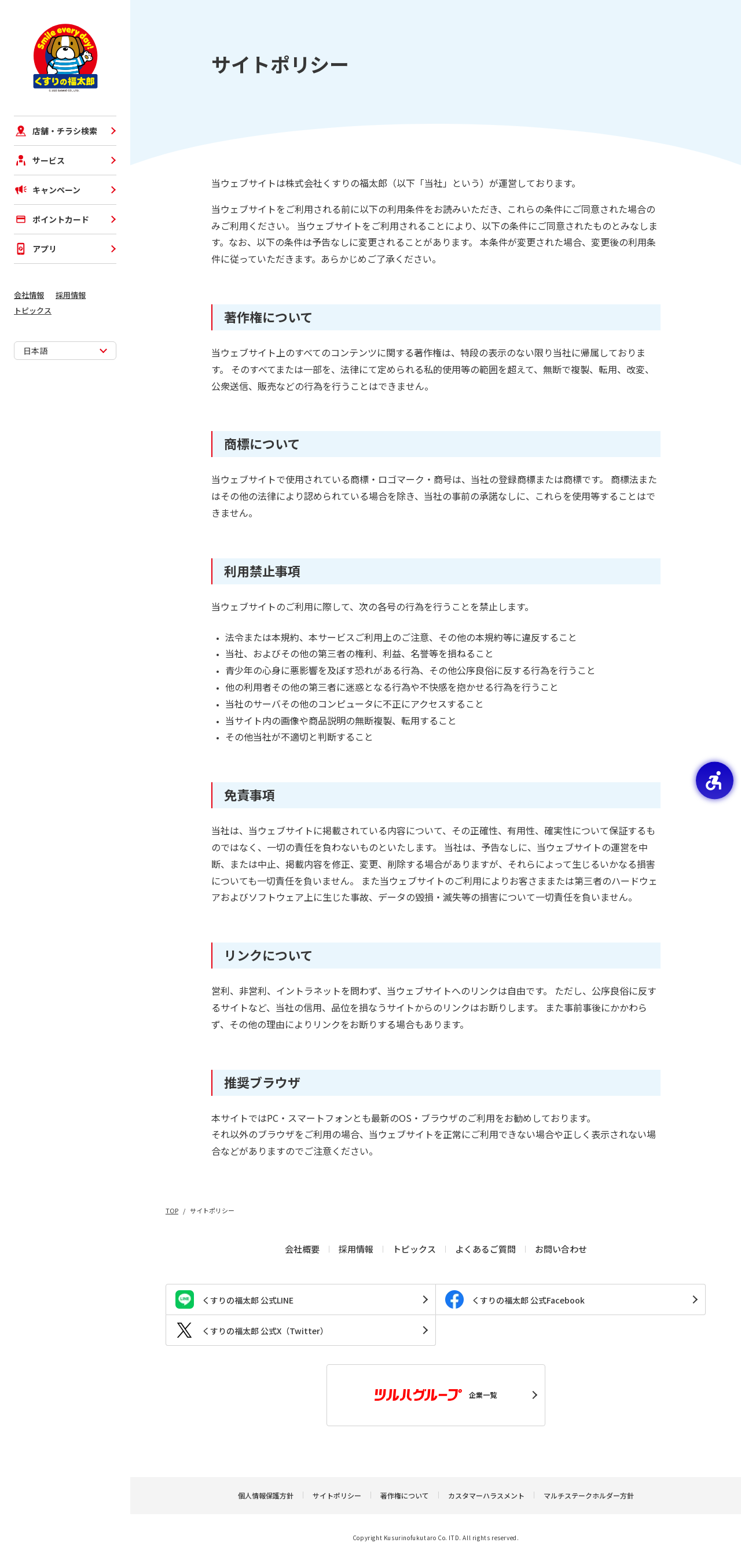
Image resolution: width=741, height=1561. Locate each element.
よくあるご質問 (485, 1249)
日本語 (35, 350)
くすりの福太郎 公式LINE (234, 1299)
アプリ (35, 249)
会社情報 (29, 294)
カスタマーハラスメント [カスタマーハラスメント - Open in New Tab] (486, 1495)
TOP (172, 1210)
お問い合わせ (561, 1249)
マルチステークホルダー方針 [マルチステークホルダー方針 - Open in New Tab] (589, 1495)
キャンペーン (47, 190)
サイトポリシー (337, 1495)
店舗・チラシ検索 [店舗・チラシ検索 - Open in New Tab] (55, 131)
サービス (39, 160)
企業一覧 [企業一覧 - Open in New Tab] (436, 1395)
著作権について (404, 1495)
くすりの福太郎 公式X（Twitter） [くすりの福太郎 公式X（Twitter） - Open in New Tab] (251, 1330)
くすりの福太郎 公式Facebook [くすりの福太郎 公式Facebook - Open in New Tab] (515, 1299)
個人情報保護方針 (266, 1495)
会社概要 (302, 1249)
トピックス (33, 310)
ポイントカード (51, 219)
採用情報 (71, 294)
